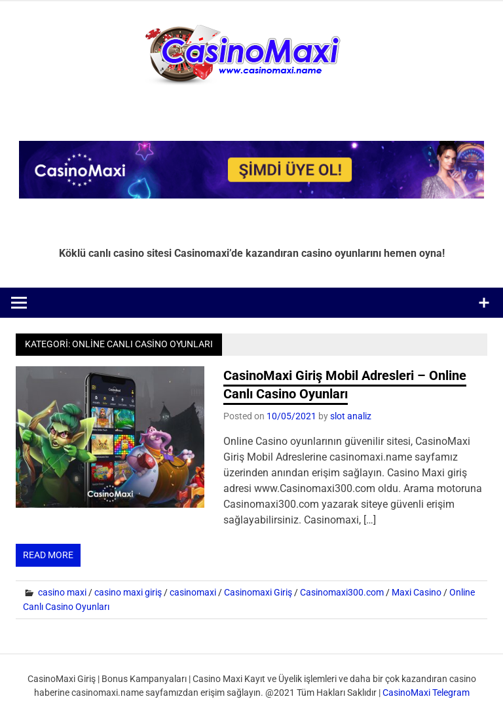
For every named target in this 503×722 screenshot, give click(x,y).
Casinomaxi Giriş (258, 592)
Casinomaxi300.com (342, 592)
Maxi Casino (416, 592)
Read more (48, 555)
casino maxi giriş (128, 592)
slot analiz (350, 416)
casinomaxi (193, 592)
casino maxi (62, 592)
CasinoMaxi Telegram (426, 692)
